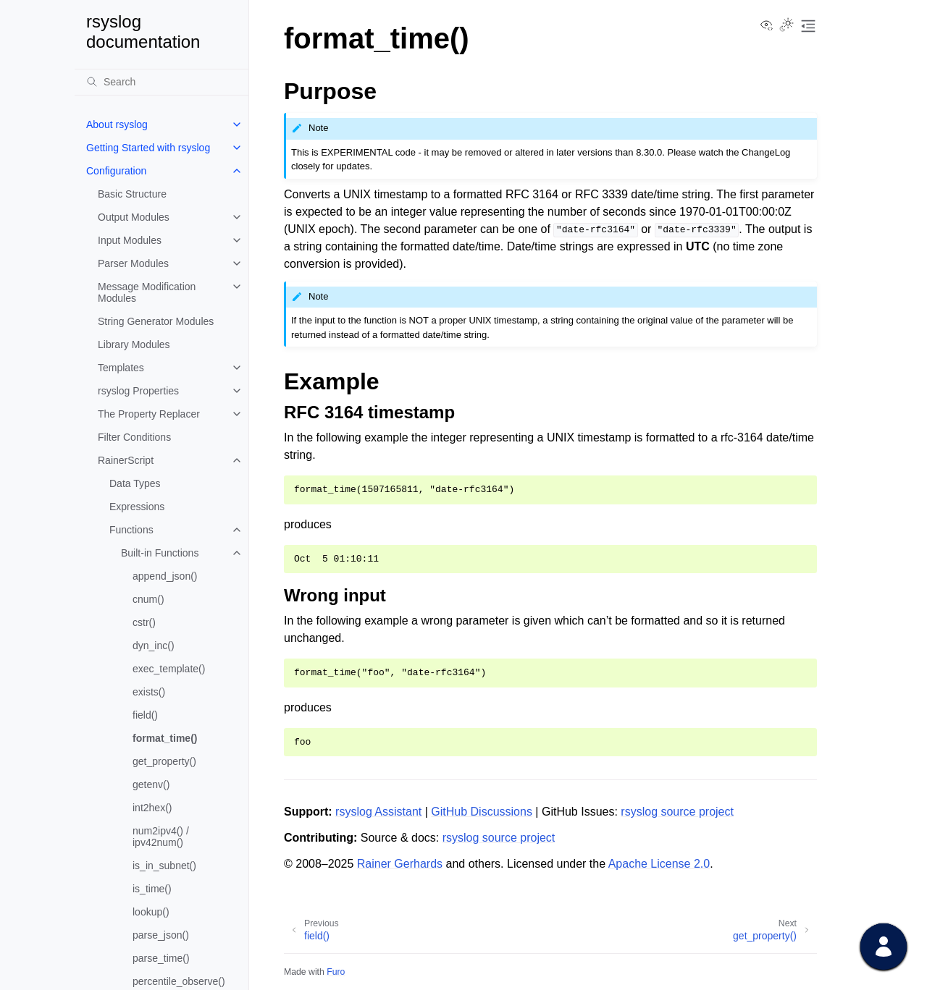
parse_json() (161, 935)
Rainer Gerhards (399, 864)
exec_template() (169, 668)
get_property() (164, 761)
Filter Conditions (134, 437)
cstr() (144, 622)
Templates (121, 367)
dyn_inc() (154, 645)
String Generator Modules (156, 321)
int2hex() (152, 807)
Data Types (135, 483)
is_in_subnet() (164, 865)
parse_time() (161, 958)
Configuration (116, 171)
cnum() (148, 599)
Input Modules (130, 240)
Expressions (136, 506)
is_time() (152, 888)
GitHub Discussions (481, 811)
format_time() (165, 738)
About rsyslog (117, 124)
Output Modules (133, 217)
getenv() (151, 784)
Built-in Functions (159, 553)
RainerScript (126, 460)
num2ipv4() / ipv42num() (161, 836)
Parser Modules (133, 263)
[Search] (161, 82)
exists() (149, 692)
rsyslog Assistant (378, 811)
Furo (336, 972)
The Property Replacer (149, 414)
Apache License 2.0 (659, 864)
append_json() (165, 576)
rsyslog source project (677, 811)
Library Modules (134, 344)
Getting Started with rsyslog (148, 147)
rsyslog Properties (138, 391)
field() (145, 715)
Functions (131, 530)
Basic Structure (132, 194)
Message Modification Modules (147, 292)
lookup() (151, 912)
